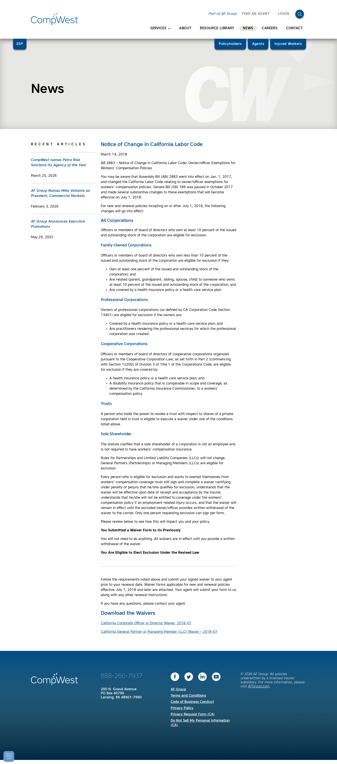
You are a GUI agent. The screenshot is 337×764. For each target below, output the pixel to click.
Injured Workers (288, 44)
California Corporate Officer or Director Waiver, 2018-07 (146, 623)
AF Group (178, 689)
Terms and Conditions (188, 696)
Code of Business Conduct (192, 702)
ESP (20, 44)
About (185, 28)
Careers (269, 28)
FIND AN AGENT (256, 14)
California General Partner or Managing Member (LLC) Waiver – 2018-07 (159, 632)
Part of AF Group (223, 14)
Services (160, 28)
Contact (294, 28)
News (248, 28)
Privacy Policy (182, 708)
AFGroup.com (259, 686)
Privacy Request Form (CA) (193, 714)
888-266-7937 (121, 676)
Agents (258, 44)
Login (283, 14)
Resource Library (217, 28)
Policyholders (230, 44)
